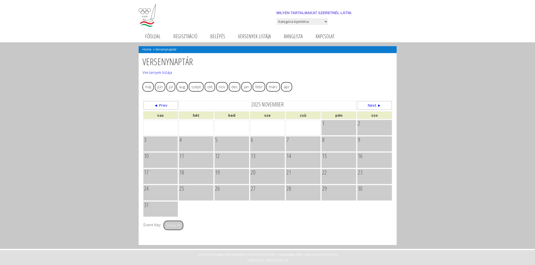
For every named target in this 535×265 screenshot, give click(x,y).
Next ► (374, 105)
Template (272, 260)
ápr (287, 86)
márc (273, 86)
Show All (173, 225)
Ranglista (293, 36)
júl (171, 86)
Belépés (217, 36)
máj (148, 86)
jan (246, 86)
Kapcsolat (325, 36)
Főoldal (152, 36)
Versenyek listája (254, 36)
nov (222, 86)
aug (182, 86)
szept (196, 86)
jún (160, 86)
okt (210, 86)
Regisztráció (185, 36)
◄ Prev (160, 105)
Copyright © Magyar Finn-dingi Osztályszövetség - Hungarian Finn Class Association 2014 (267, 255)
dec (234, 86)
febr (259, 86)
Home (146, 49)
